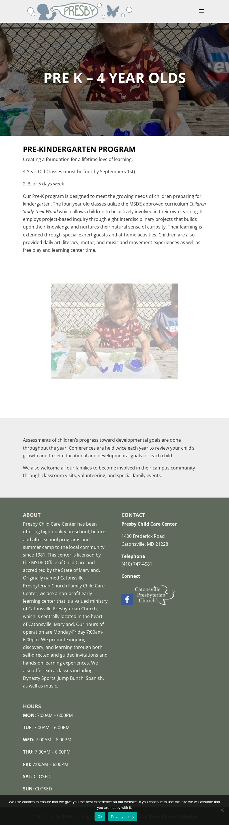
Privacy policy (122, 817)
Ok (99, 817)
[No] (222, 810)
